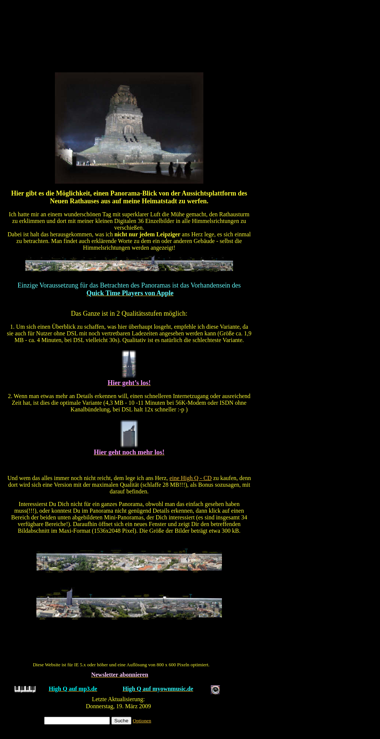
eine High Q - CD (191, 478)
